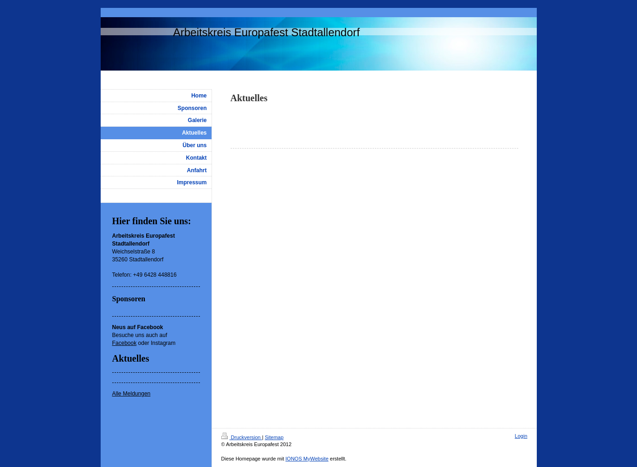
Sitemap (274, 437)
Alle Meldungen (131, 393)
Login (521, 436)
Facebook (124, 343)
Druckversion (241, 437)
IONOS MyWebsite (306, 458)
